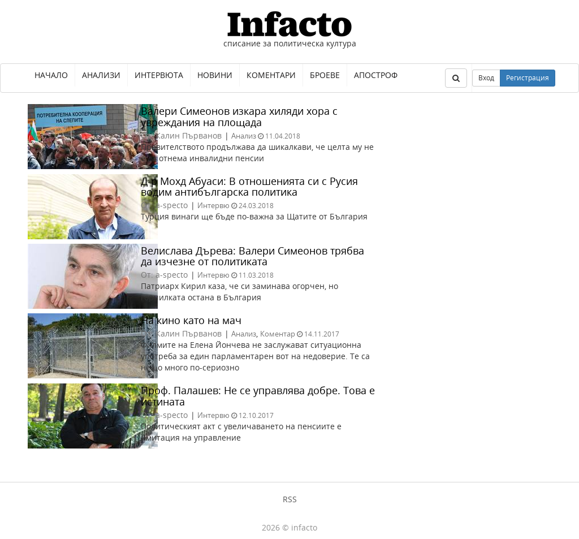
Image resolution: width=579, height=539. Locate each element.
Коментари (271, 75)
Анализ (243, 136)
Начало (51, 75)
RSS (290, 499)
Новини (214, 75)
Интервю (213, 205)
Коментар (277, 334)
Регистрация (527, 78)
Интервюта (159, 75)
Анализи (101, 75)
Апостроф (375, 75)
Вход (486, 78)
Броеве (325, 75)
